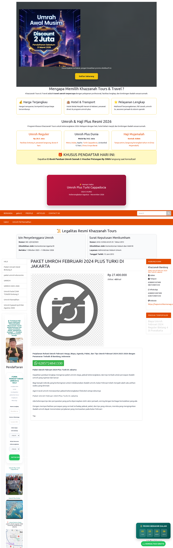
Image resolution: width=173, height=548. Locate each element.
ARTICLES (41, 213)
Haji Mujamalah (134, 134)
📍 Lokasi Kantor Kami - (14, 522)
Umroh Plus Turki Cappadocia (14, 468)
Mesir (68, 143)
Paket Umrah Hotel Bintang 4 (12, 268)
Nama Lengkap (14, 406)
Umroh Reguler (39, 134)
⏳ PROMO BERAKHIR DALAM (153, 526)
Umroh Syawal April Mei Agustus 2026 (14, 306)
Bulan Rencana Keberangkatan (14, 443)
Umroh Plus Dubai (14, 498)
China (84, 145)
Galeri (6, 222)
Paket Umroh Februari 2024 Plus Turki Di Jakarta (157, 271)
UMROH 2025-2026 (11, 286)
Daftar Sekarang (86, 76)
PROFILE (29, 213)
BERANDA (8, 213)
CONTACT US (54, 213)
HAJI (6, 261)
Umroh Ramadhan (11, 300)
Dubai (73, 143)
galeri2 (19, 213)
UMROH (7, 281)
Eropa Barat (92, 145)
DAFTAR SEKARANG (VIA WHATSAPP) (15, 457)
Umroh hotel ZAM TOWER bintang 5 (11, 292)
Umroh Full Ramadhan (21, 222)
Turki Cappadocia (90, 143)
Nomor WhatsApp (14, 417)
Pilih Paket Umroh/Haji (14, 429)
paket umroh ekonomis (14, 275)
